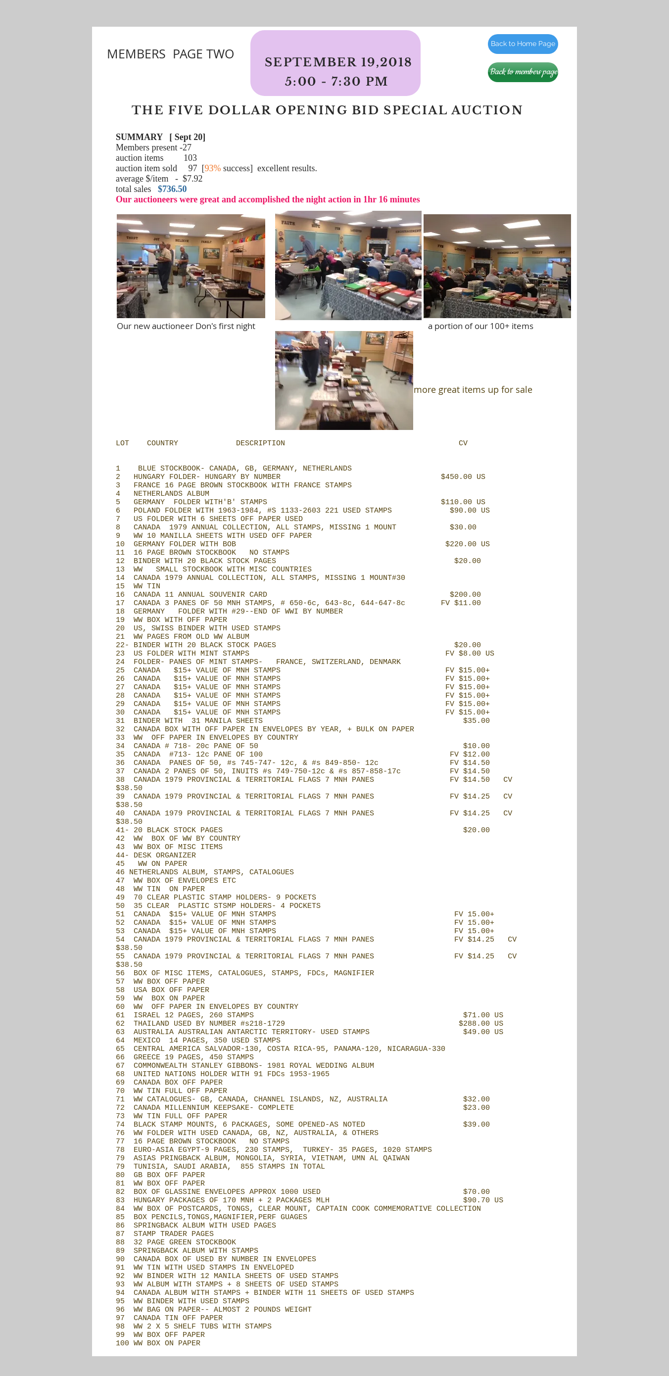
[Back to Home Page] (523, 44)
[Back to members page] (523, 72)
